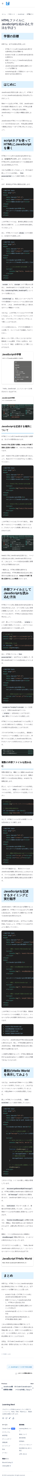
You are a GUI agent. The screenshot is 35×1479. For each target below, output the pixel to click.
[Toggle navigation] (2, 3)
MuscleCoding (7, 1462)
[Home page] (7, 3)
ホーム (4, 14)
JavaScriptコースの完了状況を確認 (20, 1367)
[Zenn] (13, 1418)
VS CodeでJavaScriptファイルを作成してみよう (24, 1388)
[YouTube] (3, 1418)
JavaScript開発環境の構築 (7, 1388)
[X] (6, 1418)
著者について (23, 1434)
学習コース (11, 14)
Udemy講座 (6, 1466)
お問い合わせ (23, 1454)
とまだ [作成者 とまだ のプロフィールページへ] (9, 1354)
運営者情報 (22, 1438)
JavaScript (21, 14)
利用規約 (21, 1441)
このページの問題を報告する (23, 1373)
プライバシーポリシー (25, 1444)
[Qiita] (10, 1418)
